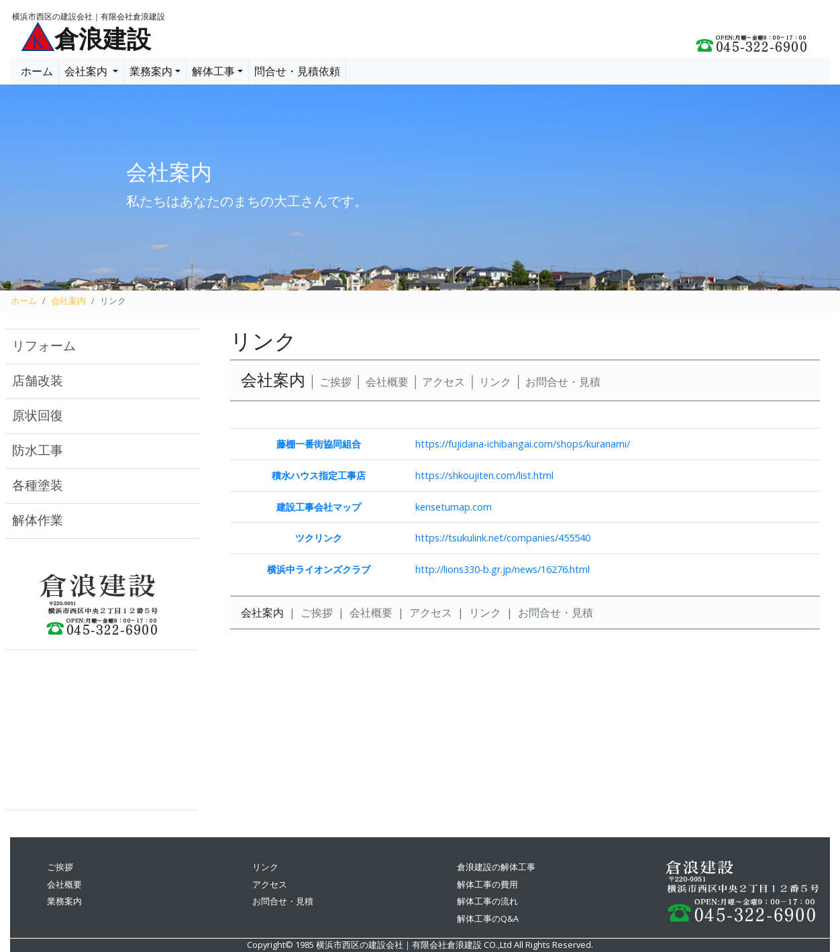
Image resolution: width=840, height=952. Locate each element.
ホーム (37, 71)
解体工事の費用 (487, 884)
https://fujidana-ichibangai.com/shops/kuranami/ (522, 443)
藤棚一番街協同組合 (318, 443)
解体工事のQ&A (488, 918)
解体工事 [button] (213, 71)
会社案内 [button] (87, 71)
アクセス (443, 382)
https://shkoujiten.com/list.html (484, 475)
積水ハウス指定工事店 (319, 475)
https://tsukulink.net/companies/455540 (502, 537)
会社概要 (387, 382)
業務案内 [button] (150, 71)
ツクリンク (318, 537)
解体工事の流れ (487, 901)
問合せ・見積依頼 (297, 71)
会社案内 (68, 301)
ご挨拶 (335, 382)
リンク (495, 382)
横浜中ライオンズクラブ (318, 569)
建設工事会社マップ (318, 506)
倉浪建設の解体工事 (496, 867)
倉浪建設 (102, 39)
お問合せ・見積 (562, 382)
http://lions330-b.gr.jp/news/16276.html (502, 569)
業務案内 (64, 901)
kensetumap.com (453, 506)
